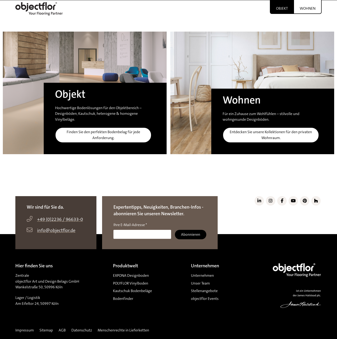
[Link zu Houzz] (316, 201)
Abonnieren (190, 234)
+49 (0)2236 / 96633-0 (60, 219)
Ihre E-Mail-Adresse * (130, 225)
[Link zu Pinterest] (304, 201)
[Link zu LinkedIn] (259, 201)
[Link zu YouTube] (293, 201)
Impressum (24, 330)
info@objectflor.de (56, 230)
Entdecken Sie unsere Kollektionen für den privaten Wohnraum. (271, 135)
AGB (62, 330)
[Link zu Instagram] (270, 201)
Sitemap (46, 330)
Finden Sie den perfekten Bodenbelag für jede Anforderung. (103, 135)
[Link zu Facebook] (282, 201)
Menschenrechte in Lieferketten (123, 330)
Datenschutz (81, 330)
